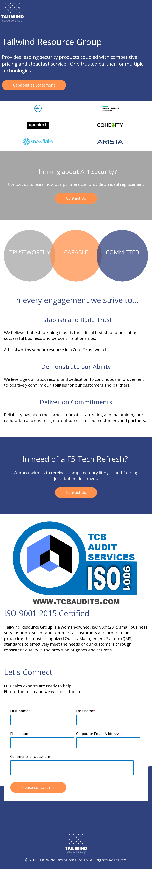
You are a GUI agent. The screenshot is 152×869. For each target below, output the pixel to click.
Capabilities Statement (34, 85)
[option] (38, 109)
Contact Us (76, 198)
